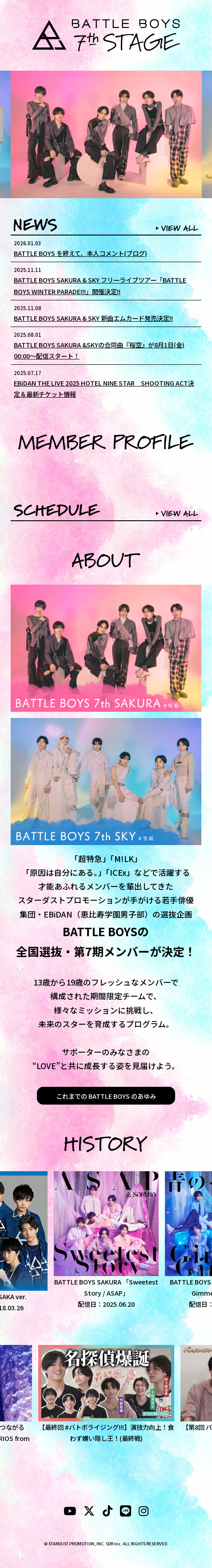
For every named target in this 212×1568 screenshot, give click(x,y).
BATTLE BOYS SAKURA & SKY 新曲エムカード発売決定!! (93, 318)
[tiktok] (107, 1512)
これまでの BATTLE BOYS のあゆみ (106, 1096)
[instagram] (143, 1512)
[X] (89, 1512)
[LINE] (125, 1512)
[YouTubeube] (70, 1512)
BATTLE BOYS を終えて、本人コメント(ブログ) (80, 253)
